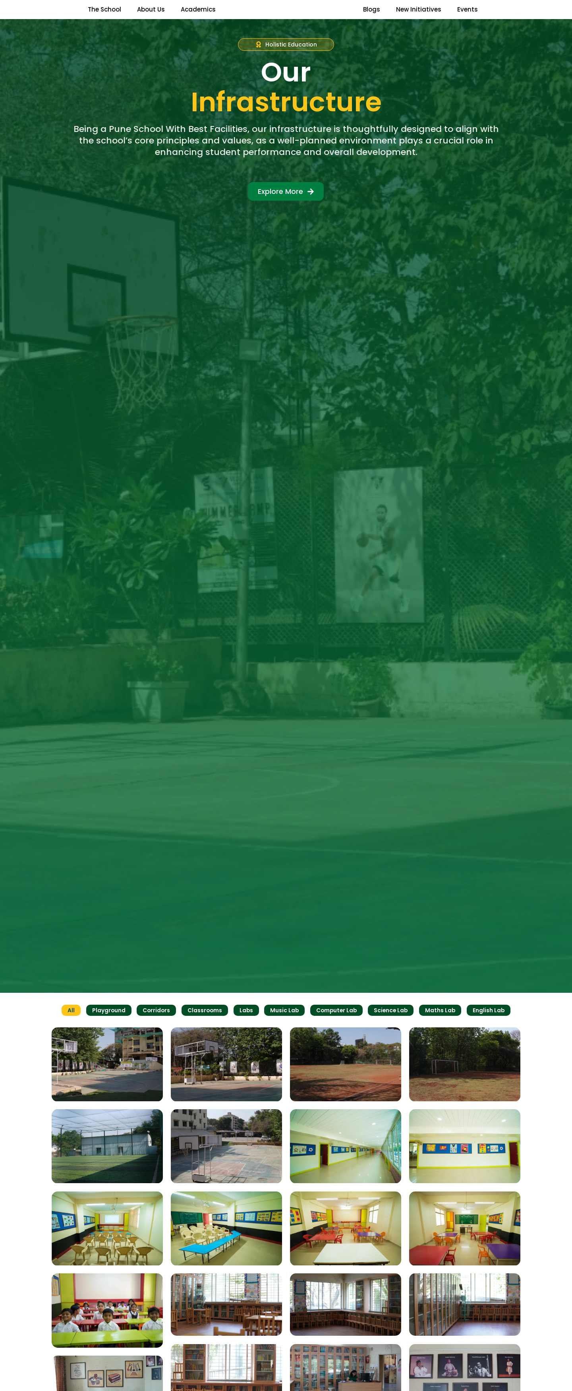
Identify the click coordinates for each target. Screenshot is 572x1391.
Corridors (154, 1026)
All (67, 1026)
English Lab (492, 1026)
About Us (151, 16)
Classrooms (203, 1026)
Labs (245, 1026)
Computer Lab (337, 1026)
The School (104, 16)
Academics (198, 16)
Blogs (371, 16)
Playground (105, 1026)
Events (467, 16)
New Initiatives (418, 16)
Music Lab (283, 1026)
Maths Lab (443, 1026)
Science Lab (392, 1026)
